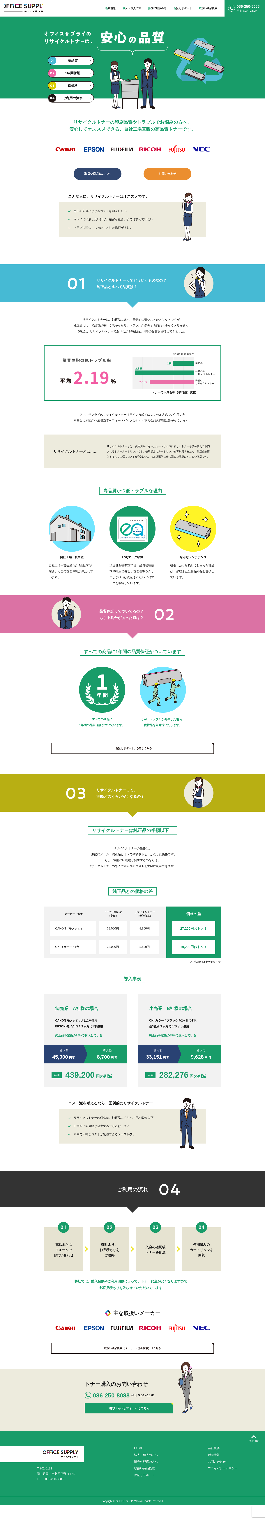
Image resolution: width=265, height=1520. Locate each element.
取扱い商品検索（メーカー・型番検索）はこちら (132, 1355)
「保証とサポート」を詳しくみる (132, 748)
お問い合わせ (167, 173)
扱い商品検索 (208, 8)
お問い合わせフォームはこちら (114, 1418)
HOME (138, 1462)
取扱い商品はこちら (97, 173)
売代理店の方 (157, 8)
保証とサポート (144, 1490)
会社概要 (214, 1462)
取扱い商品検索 (144, 1483)
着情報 (110, 8)
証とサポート (183, 8)
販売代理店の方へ (146, 1476)
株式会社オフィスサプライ (30, 8)
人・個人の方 (132, 8)
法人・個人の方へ (146, 1469)
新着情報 (214, 1469)
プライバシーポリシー (222, 1483)
